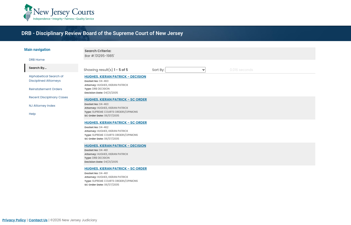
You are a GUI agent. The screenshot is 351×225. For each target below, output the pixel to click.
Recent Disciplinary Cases (48, 97)
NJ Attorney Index (42, 105)
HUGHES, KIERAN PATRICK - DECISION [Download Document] (115, 76)
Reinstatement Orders (45, 89)
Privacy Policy (14, 220)
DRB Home (37, 59)
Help (32, 114)
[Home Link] (59, 13)
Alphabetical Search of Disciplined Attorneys (46, 78)
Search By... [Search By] (38, 68)
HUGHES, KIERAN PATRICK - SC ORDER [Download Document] (115, 99)
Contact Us (38, 220)
